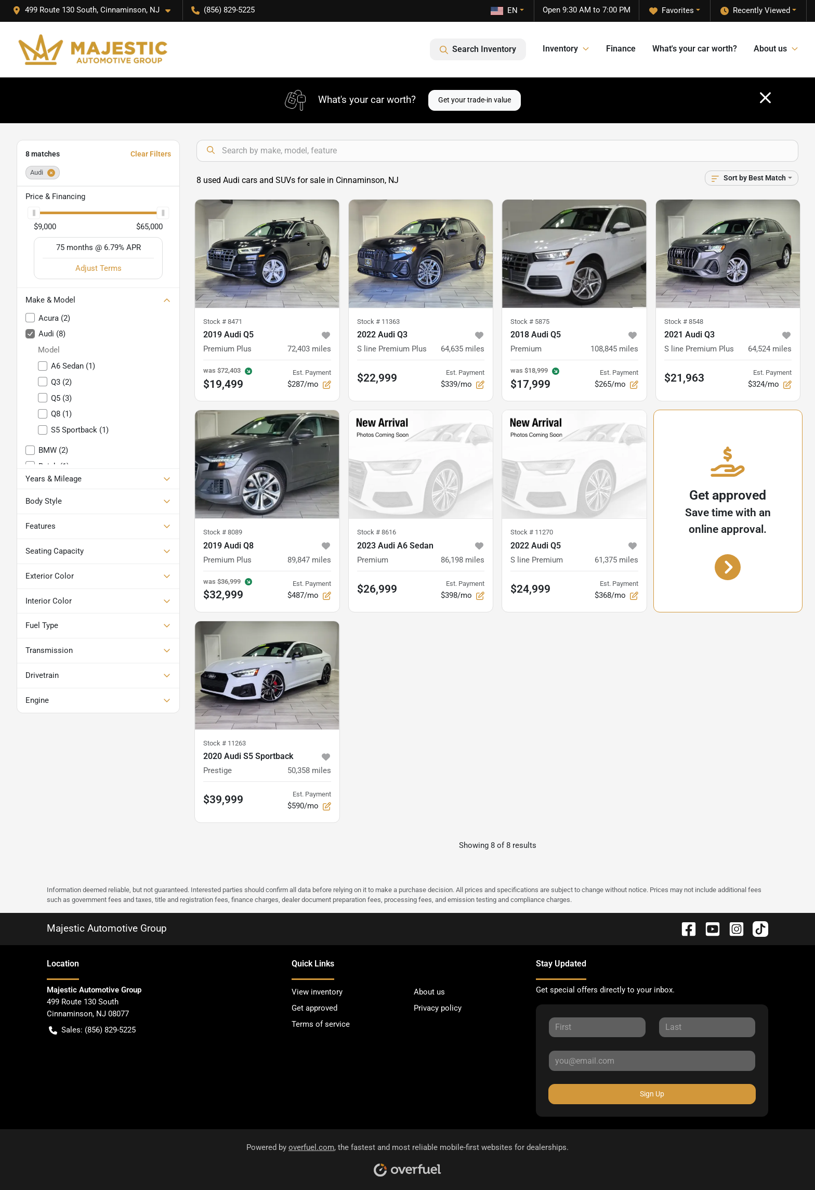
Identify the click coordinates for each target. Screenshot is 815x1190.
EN (504, 10)
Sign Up (652, 1094)
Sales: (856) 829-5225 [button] (92, 1030)
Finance (621, 49)
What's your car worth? (694, 49)
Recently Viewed (755, 11)
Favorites (671, 11)
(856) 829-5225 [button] (223, 10)
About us (429, 992)
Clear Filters (150, 154)
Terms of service (321, 1024)
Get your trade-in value (474, 100)
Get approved (314, 1008)
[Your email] (652, 1060)
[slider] (34, 212)
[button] (95, 10)
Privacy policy (438, 1008)
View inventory (317, 992)
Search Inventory (478, 49)
